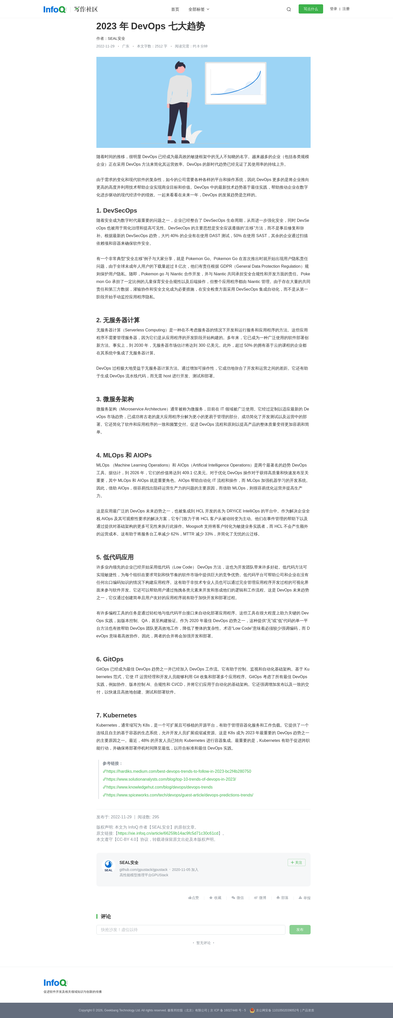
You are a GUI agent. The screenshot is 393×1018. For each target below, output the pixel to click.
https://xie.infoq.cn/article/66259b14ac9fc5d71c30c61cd (168, 833)
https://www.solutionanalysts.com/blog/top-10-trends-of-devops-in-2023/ (171, 779)
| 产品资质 (307, 1010)
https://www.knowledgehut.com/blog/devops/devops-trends (160, 787)
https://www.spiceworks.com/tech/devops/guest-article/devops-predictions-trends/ (180, 795)
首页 (175, 9)
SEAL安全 (116, 38)
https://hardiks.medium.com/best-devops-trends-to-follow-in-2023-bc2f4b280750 (179, 771)
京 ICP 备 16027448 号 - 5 (228, 1010)
